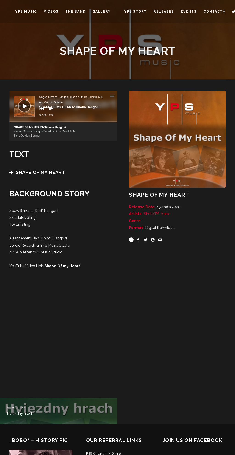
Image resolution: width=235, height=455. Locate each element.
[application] (63, 106)
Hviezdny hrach (59, 410)
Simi (147, 214)
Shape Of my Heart (62, 266)
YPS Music (161, 214)
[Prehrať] (21, 102)
